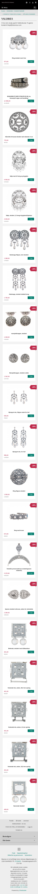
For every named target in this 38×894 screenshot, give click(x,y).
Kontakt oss (19, 830)
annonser (26, 820)
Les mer (22, 885)
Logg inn (30, 827)
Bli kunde (18, 820)
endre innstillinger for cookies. (19, 887)
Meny (4, 7)
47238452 (18, 861)
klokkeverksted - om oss (19, 824)
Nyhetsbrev (28, 855)
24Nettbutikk (22, 890)
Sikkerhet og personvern (15, 855)
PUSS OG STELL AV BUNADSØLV (15, 827)
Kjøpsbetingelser (22, 853)
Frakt (13, 853)
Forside (3, 11)
